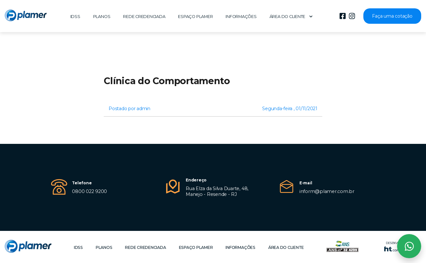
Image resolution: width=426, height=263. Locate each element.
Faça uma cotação (392, 16)
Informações (241, 16)
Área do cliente (291, 16)
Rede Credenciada (144, 16)
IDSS (75, 16)
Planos (102, 16)
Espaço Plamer (195, 16)
